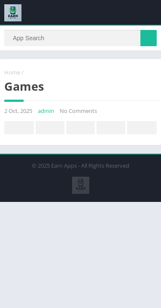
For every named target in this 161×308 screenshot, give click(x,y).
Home (12, 72)
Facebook (19, 127)
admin (46, 111)
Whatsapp (142, 127)
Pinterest (80, 127)
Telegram (111, 127)
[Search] (80, 38)
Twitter (50, 127)
